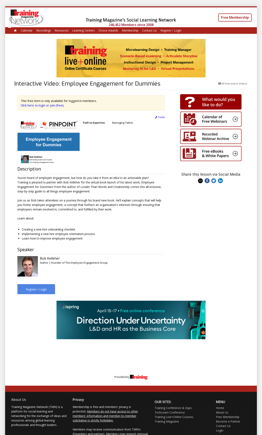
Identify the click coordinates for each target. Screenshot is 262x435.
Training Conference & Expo (173, 408)
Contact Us (149, 30)
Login (219, 430)
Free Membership (235, 17)
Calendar (27, 30)
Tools (160, 117)
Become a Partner (228, 421)
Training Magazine (167, 421)
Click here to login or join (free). (42, 105)
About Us (18, 399)
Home (220, 408)
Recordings (43, 30)
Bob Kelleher (50, 258)
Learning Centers (83, 30)
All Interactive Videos (232, 83)
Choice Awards (108, 30)
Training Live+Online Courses (174, 417)
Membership (130, 30)
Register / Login (170, 30)
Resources (62, 30)
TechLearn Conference (170, 412)
